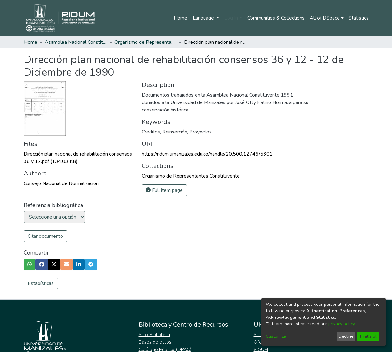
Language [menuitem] (204, 18)
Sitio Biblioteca (154, 335)
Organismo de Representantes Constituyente (145, 42)
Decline (346, 336)
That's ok (368, 336)
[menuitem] (327, 18)
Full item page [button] (164, 190)
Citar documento (45, 236)
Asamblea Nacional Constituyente (76, 42)
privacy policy (341, 324)
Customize (276, 336)
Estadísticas (41, 283)
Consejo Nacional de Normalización (61, 183)
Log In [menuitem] (231, 18)
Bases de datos (155, 342)
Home (180, 18)
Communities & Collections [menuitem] (276, 18)
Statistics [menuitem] (358, 18)
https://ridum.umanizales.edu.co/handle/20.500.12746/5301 (207, 154)
